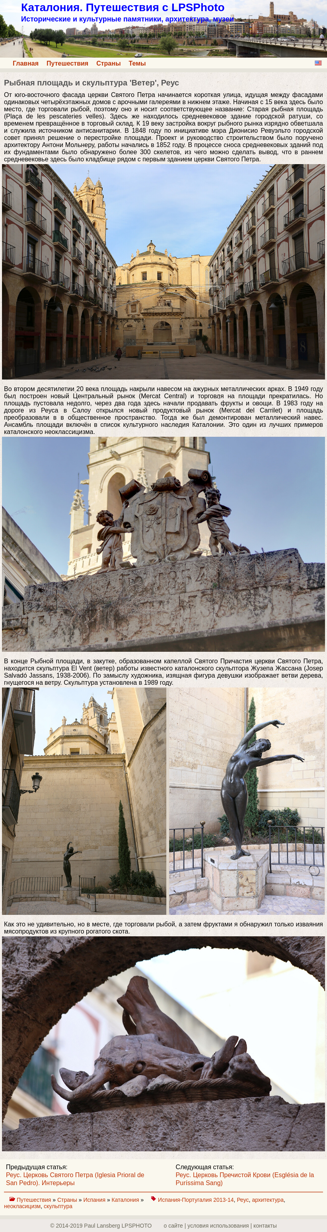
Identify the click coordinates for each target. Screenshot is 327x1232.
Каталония (126, 1200)
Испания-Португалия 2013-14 (196, 1200)
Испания (95, 1200)
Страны (108, 63)
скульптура (58, 1206)
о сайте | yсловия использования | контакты (220, 1225)
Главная (26, 63)
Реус (243, 1200)
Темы (137, 63)
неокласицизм (22, 1206)
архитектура (268, 1200)
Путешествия (67, 63)
